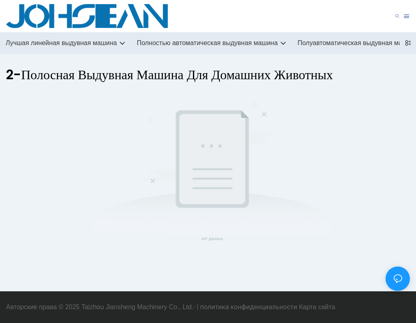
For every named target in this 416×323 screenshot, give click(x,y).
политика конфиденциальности (248, 307)
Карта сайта (317, 306)
